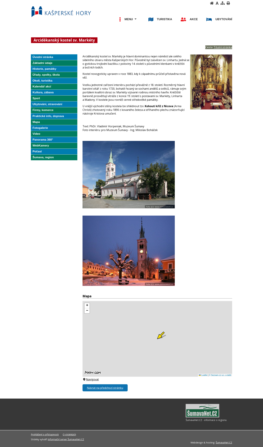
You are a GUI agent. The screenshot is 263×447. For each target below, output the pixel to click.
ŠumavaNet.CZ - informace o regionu (206, 420)
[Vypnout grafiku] (217, 3)
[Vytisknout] (228, 3)
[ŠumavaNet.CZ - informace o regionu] (202, 416)
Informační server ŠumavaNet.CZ (66, 439)
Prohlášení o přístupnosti (45, 434)
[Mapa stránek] (223, 3)
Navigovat (91, 379)
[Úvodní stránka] (212, 3)
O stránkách (69, 434)
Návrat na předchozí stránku (105, 388)
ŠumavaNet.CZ (224, 442)
